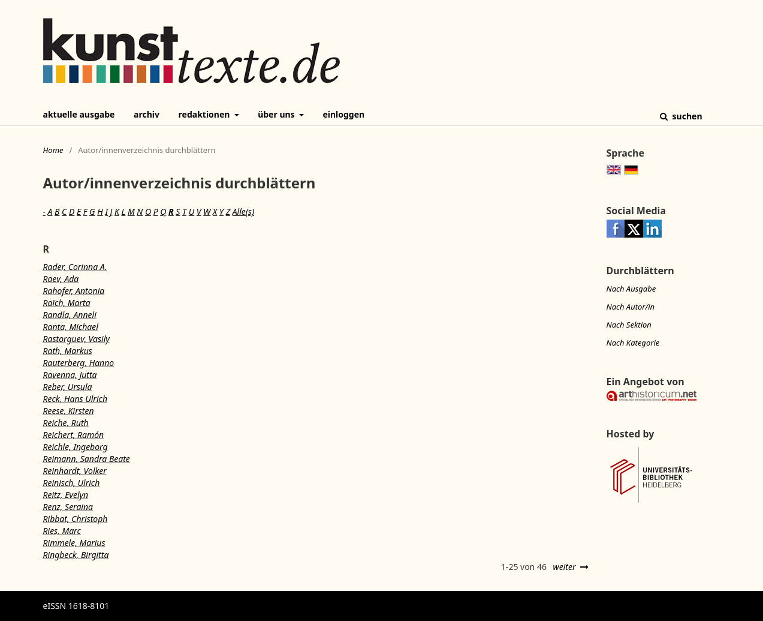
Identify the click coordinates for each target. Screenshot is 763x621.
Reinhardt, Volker (75, 470)
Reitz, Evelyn (66, 494)
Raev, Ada (61, 278)
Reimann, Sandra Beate (86, 458)
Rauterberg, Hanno (78, 362)
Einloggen (343, 114)
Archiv (146, 114)
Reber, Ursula (67, 386)
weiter (564, 566)
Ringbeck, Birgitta (76, 554)
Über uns (277, 114)
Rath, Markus (67, 350)
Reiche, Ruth (66, 422)
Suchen (686, 116)
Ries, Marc (62, 530)
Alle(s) (243, 211)
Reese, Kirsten (68, 410)
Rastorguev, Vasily (76, 338)
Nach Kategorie (633, 342)
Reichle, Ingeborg (75, 446)
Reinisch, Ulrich (71, 482)
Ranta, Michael (70, 326)
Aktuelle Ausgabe (79, 114)
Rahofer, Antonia (74, 290)
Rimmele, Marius (74, 542)
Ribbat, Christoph (75, 518)
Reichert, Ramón (73, 434)
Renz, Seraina (68, 506)
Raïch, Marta (67, 302)
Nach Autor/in (631, 306)
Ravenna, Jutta (70, 374)
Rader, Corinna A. (75, 266)
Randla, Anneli (69, 314)
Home (53, 150)
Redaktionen (205, 114)
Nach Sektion (629, 324)
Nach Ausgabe (631, 288)
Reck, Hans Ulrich (75, 398)
